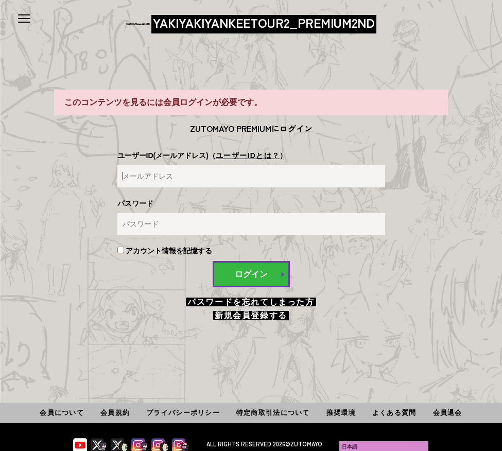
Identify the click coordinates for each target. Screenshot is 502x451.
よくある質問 (394, 413)
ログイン (251, 274)
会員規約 (115, 413)
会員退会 (447, 413)
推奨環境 (341, 413)
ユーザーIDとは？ (248, 155)
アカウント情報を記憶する (165, 251)
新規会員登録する (251, 315)
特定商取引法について (273, 413)
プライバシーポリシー (183, 413)
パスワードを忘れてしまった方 (250, 302)
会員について (62, 413)
